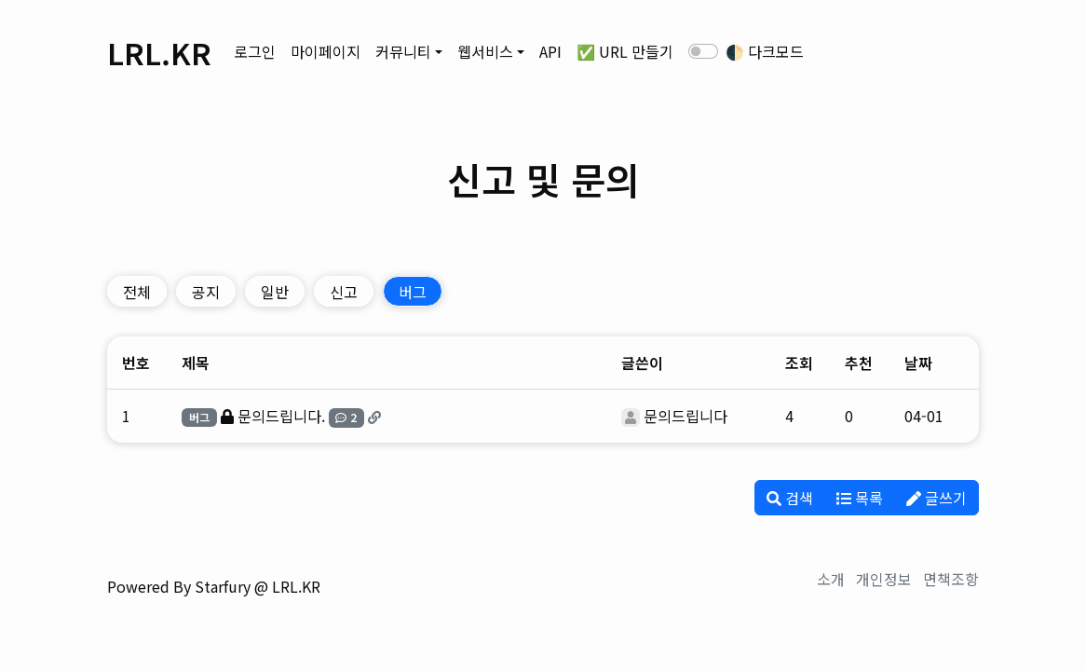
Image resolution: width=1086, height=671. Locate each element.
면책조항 (951, 579)
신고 (344, 292)
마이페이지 (325, 51)
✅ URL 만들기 (625, 51)
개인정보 (884, 579)
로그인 (255, 51)
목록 (859, 497)
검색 (790, 497)
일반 (275, 292)
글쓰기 (936, 497)
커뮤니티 (403, 51)
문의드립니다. (281, 415)
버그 (413, 292)
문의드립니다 (685, 415)
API (550, 51)
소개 (831, 579)
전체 (137, 292)
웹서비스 (485, 51)
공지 (206, 292)
